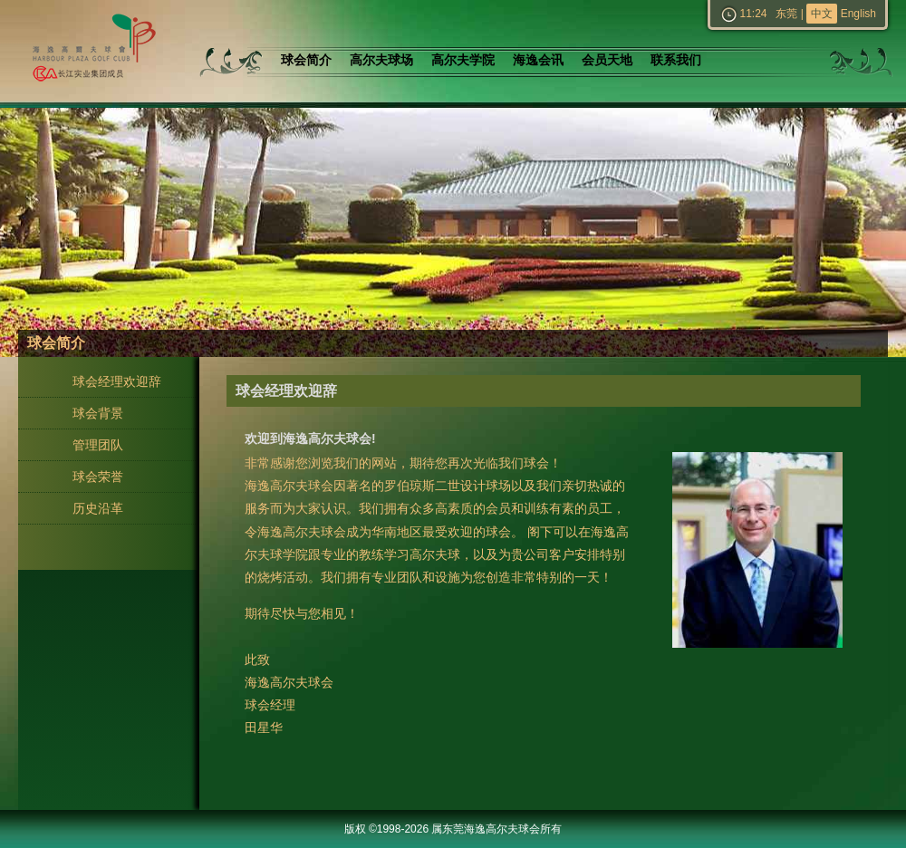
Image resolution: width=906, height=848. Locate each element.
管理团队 (97, 445)
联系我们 (676, 60)
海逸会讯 (538, 60)
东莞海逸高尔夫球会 (90, 51)
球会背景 (97, 413)
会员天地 (607, 60)
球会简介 (306, 60)
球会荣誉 (97, 476)
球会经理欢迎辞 (116, 381)
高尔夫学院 (463, 60)
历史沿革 (97, 508)
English (858, 13)
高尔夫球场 (381, 60)
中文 (822, 13)
